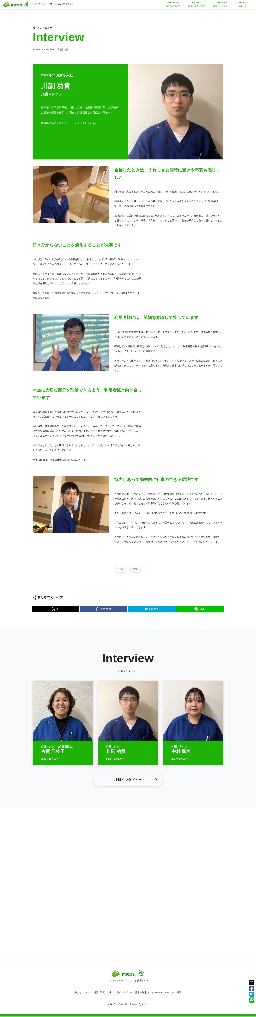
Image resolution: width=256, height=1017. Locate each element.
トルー (144, 1004)
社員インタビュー (123, 993)
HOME (36, 49)
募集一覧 (139, 993)
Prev (120, 571)
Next (136, 571)
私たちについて (83, 993)
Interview (49, 49)
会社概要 (176, 993)
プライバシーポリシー (158, 993)
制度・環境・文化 (102, 993)
